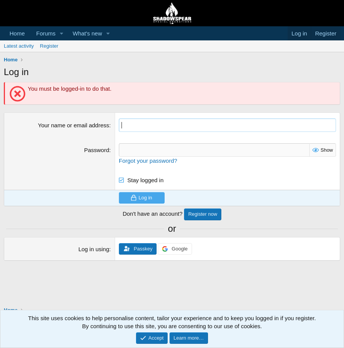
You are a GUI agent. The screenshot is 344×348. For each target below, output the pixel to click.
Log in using (93, 249)
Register (49, 46)
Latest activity (19, 46)
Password (96, 150)
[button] (61, 33)
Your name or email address (73, 125)
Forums (46, 33)
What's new (87, 33)
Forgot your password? (148, 160)
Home (17, 33)
